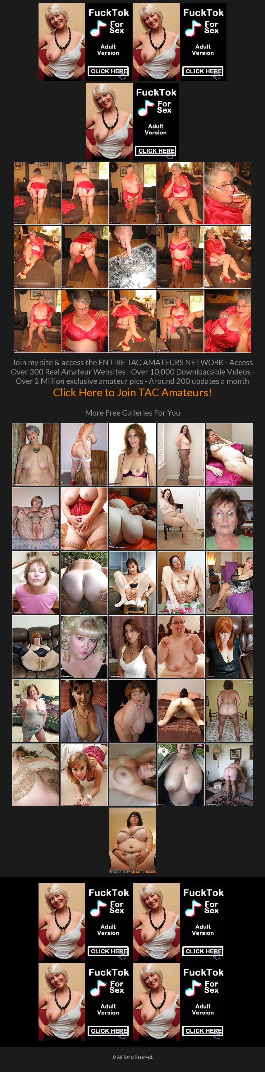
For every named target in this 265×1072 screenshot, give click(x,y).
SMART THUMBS (143, 872)
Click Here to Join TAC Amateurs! (132, 392)
